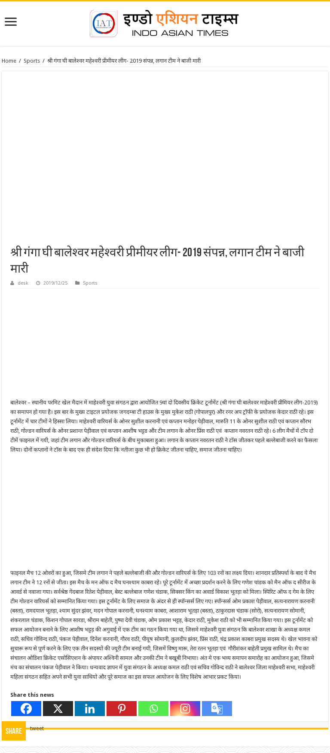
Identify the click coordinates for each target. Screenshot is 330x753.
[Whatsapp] (153, 708)
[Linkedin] (90, 708)
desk (23, 283)
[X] (58, 708)
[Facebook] (26, 708)
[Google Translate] (217, 708)
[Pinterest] (122, 708)
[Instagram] (185, 708)
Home (9, 61)
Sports (32, 61)
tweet (37, 728)
